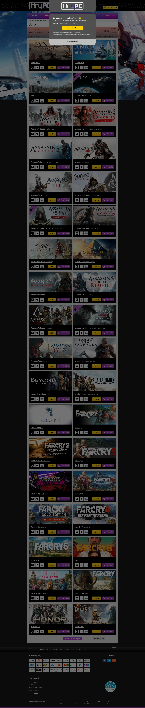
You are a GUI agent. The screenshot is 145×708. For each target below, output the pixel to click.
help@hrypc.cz (79, 44)
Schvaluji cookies (72, 28)
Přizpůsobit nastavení (72, 41)
